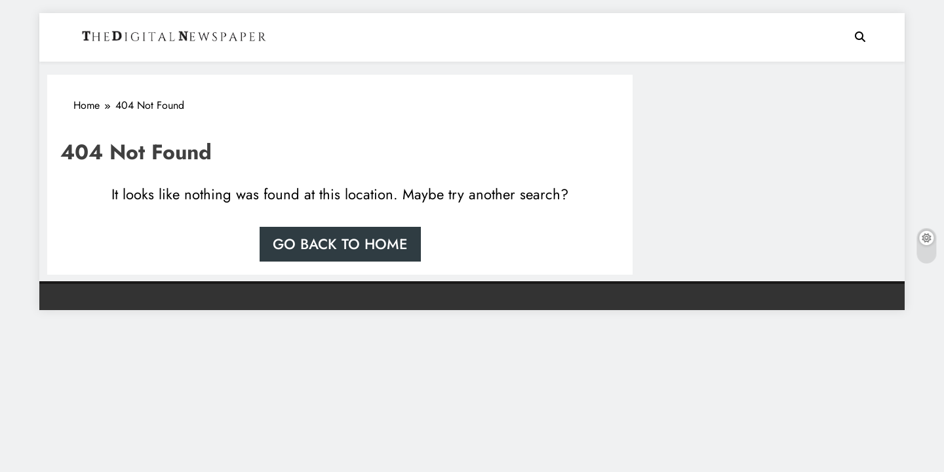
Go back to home (340, 243)
